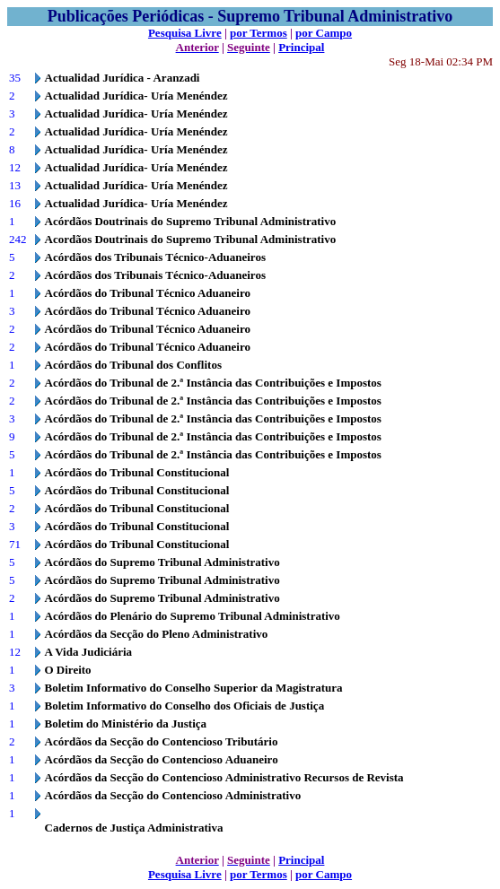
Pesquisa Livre (185, 32)
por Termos (258, 32)
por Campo (323, 32)
